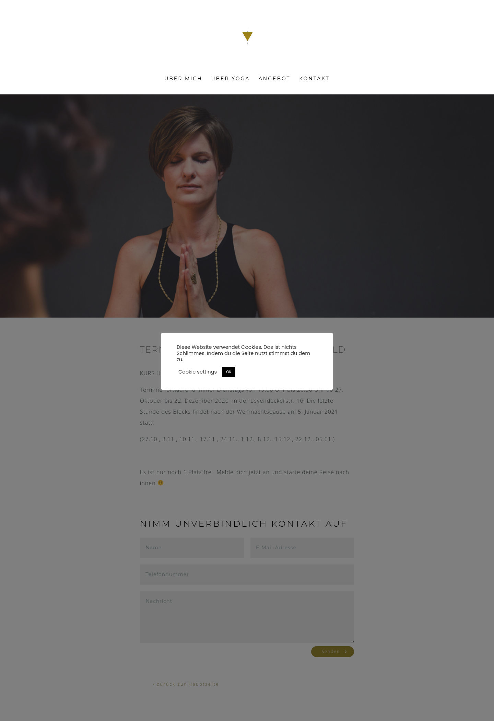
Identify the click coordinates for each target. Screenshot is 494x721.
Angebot (275, 79)
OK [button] (228, 372)
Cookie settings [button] (197, 372)
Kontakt (314, 79)
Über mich (183, 79)
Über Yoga (230, 79)
